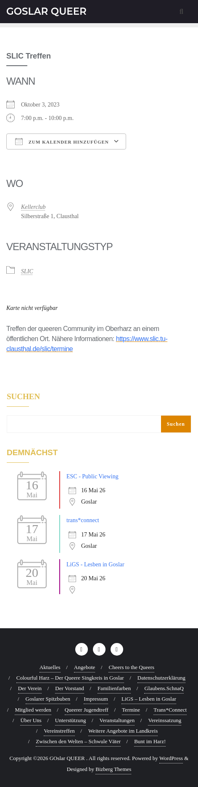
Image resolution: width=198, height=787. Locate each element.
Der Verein (30, 688)
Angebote (84, 667)
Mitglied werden (33, 710)
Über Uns (30, 720)
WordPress (171, 758)
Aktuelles (50, 667)
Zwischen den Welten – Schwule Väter (78, 741)
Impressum (96, 699)
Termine (131, 710)
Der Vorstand (69, 688)
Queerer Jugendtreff (86, 710)
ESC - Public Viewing (92, 476)
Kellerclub (33, 207)
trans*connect (82, 520)
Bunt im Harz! (150, 741)
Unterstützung (70, 720)
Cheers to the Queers (131, 667)
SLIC (27, 271)
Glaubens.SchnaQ (164, 688)
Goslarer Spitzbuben (48, 699)
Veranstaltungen (117, 720)
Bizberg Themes (113, 769)
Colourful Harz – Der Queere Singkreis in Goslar (70, 678)
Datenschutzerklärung (161, 678)
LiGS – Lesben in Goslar (148, 699)
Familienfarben (114, 688)
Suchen (23, 396)
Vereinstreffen (59, 731)
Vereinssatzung (164, 720)
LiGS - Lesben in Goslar (95, 564)
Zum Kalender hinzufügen (62, 141)
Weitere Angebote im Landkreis (123, 731)
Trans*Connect (170, 710)
